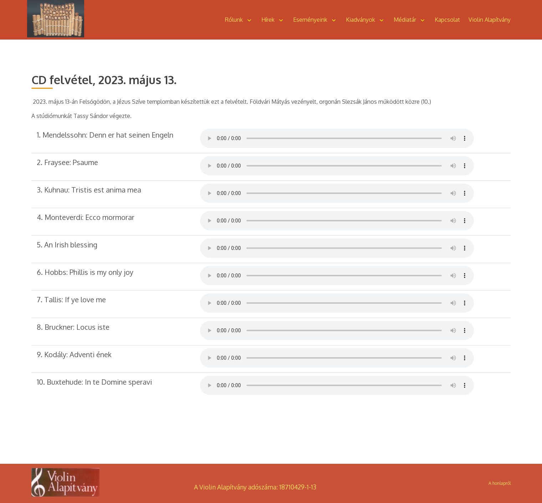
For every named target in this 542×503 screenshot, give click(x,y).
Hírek (268, 19)
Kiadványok (360, 19)
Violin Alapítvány (490, 19)
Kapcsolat (447, 19)
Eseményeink (310, 19)
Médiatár (405, 19)
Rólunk (234, 19)
